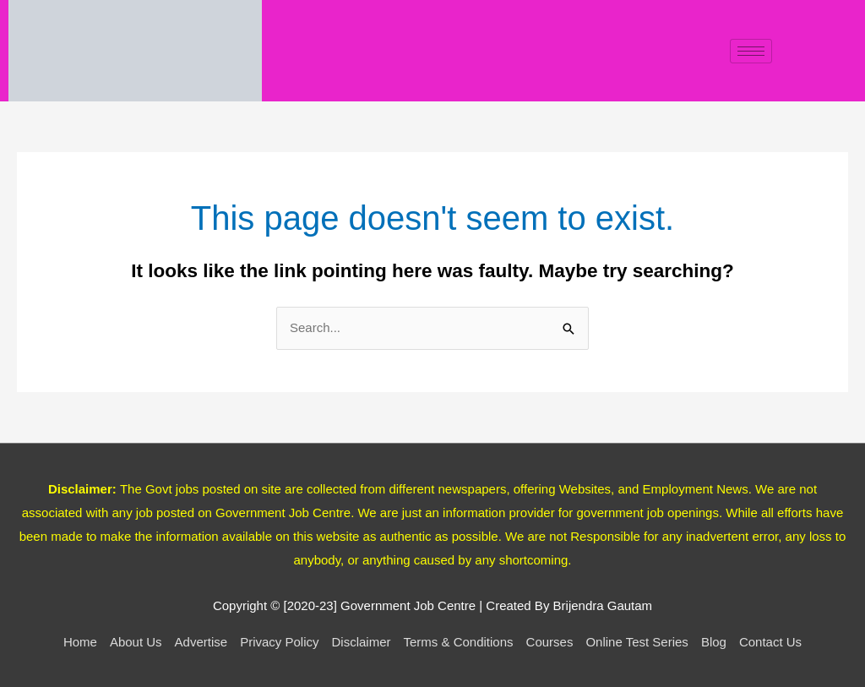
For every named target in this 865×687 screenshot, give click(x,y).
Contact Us (770, 642)
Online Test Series (636, 642)
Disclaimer (360, 642)
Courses (550, 642)
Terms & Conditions (459, 642)
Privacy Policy (279, 642)
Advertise (201, 642)
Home (80, 642)
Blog (713, 642)
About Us (136, 642)
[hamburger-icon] (751, 51)
